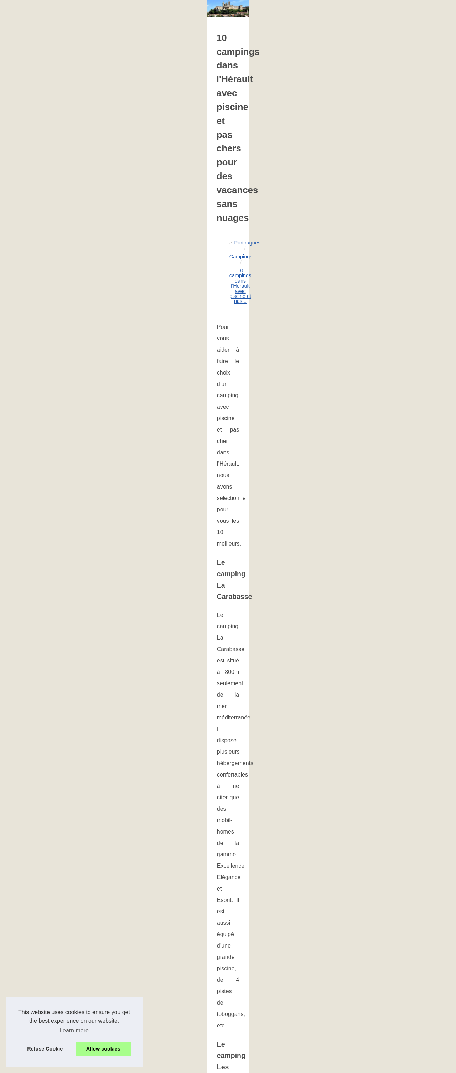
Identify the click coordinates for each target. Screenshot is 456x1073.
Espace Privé (173, 1065)
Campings (186, 272)
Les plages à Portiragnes (51, 463)
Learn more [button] (74, 1030)
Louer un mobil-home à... (51, 282)
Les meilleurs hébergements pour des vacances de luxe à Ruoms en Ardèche (392, 891)
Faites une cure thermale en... (57, 212)
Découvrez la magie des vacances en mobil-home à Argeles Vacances (260, 1030)
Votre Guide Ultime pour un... (56, 393)
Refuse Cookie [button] (45, 1049)
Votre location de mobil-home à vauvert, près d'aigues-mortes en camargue (265, 993)
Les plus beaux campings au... (57, 314)
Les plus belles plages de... (54, 447)
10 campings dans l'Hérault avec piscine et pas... (259, 272)
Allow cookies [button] (103, 1049)
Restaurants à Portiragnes (53, 502)
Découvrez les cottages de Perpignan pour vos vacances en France (257, 1042)
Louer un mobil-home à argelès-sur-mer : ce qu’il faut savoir (248, 932)
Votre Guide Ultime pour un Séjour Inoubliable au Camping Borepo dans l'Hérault (272, 1018)
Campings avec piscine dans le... (60, 298)
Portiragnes (155, 272)
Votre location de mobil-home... (58, 361)
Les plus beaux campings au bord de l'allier (229, 957)
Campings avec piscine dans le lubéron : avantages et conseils (251, 944)
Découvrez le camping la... (53, 329)
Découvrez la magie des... (52, 244)
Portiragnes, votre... (45, 228)
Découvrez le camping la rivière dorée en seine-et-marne (244, 969)
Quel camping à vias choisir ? (213, 981)
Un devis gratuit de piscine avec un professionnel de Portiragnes (199, 891)
